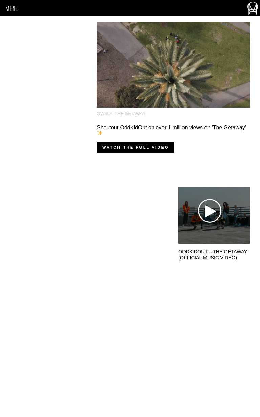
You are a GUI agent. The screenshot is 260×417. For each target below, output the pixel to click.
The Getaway (130, 113)
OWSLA (104, 113)
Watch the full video (135, 147)
